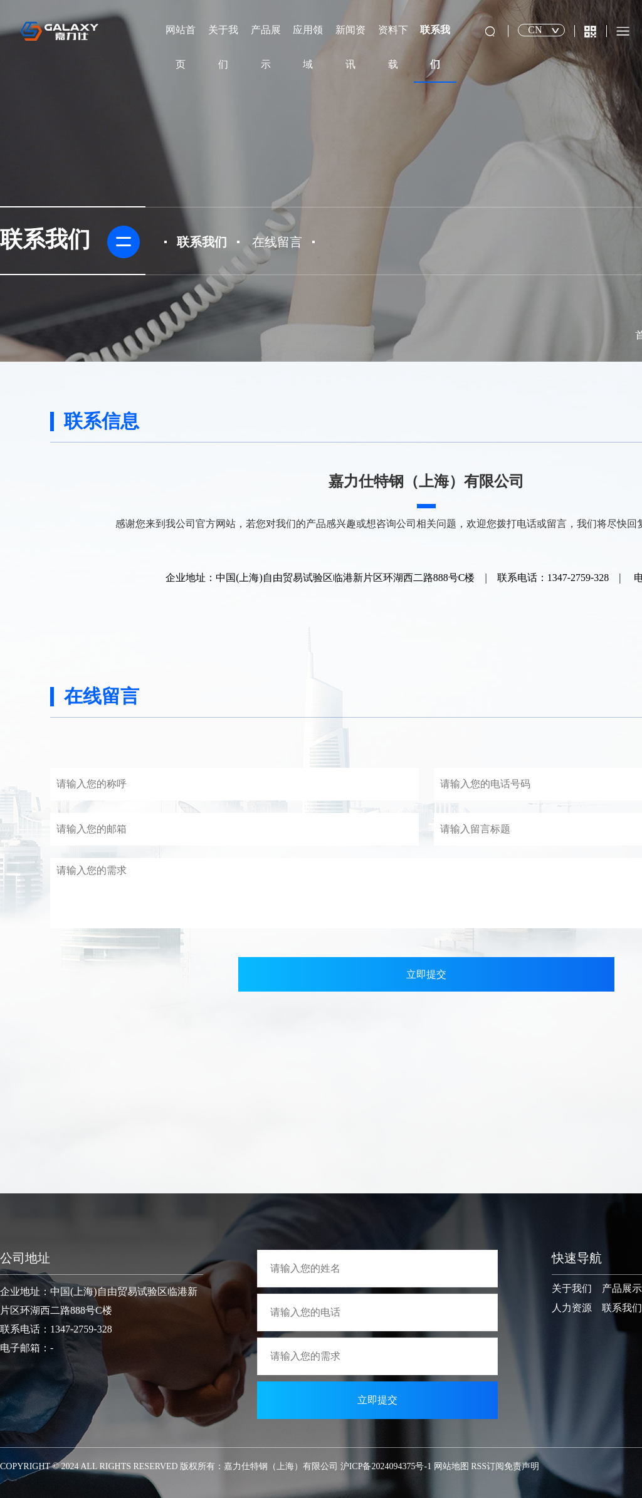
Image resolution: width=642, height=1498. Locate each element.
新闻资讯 (350, 47)
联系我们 (435, 47)
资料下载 (393, 47)
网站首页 (181, 47)
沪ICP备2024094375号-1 (385, 1466)
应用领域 (308, 47)
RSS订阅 (487, 1466)
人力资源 (572, 1307)
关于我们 (223, 47)
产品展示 (266, 47)
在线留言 (277, 242)
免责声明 (521, 1466)
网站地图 (451, 1466)
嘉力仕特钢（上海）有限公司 (281, 1466)
